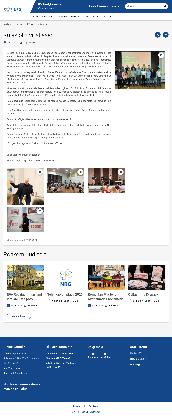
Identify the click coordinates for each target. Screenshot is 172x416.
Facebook (93, 355)
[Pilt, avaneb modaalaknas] (25, 186)
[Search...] (165, 6)
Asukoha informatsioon (15, 373)
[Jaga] (158, 35)
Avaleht (35, 16)
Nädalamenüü (137, 359)
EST (116, 6)
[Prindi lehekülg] (166, 35)
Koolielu (76, 16)
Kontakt (106, 16)
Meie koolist (91, 16)
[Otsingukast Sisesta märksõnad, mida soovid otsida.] (146, 6)
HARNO (134, 364)
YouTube (105, 355)
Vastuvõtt (48, 16)
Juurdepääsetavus (98, 6)
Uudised (19, 24)
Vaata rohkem (19, 316)
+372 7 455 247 (12, 363)
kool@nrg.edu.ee (12, 368)
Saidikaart (94, 406)
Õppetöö (62, 16)
